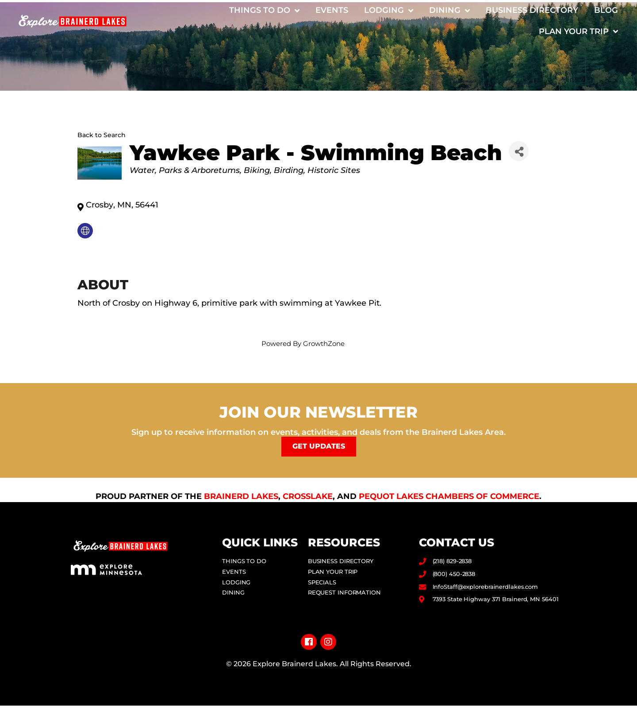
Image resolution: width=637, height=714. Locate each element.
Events (331, 10)
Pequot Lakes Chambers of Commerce (449, 495)
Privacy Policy (318, 691)
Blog (606, 10)
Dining (449, 10)
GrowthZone (324, 343)
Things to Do (264, 10)
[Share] (519, 151)
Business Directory (532, 10)
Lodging (388, 10)
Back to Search (101, 134)
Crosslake (308, 495)
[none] (85, 230)
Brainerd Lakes (241, 495)
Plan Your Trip (578, 31)
